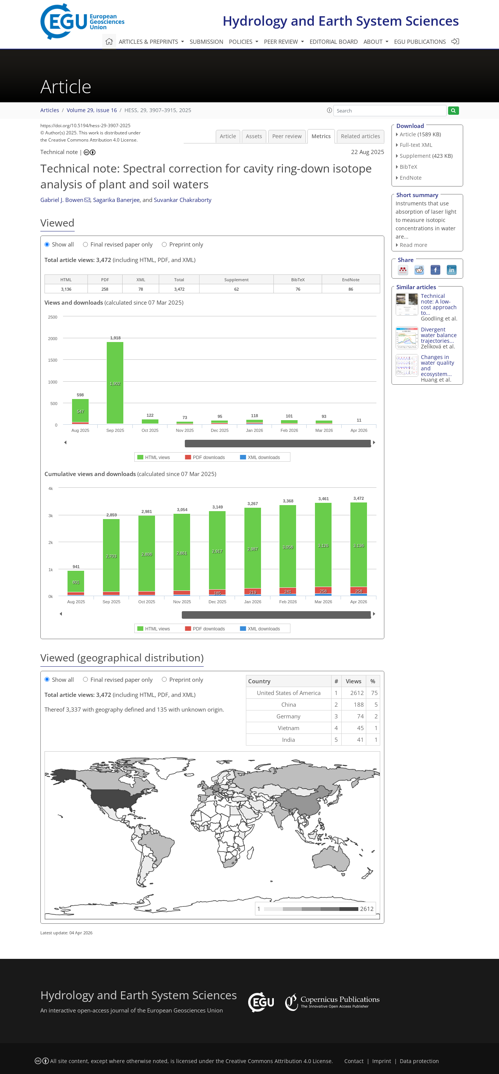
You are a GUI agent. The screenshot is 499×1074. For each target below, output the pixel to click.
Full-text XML (416, 144)
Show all (59, 244)
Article (228, 136)
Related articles (360, 136)
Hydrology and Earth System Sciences (341, 20)
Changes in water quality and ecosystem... (437, 365)
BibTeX (408, 166)
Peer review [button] (281, 41)
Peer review (287, 136)
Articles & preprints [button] (149, 41)
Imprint (381, 1061)
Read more (413, 244)
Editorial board (334, 41)
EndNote (411, 177)
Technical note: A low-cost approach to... (439, 304)
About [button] (374, 41)
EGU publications (420, 41)
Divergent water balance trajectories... (439, 335)
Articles (49, 110)
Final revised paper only (118, 244)
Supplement (415, 155)
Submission (206, 41)
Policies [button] (241, 41)
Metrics (321, 136)
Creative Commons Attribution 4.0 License (279, 1061)
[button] (329, 110)
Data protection (419, 1061)
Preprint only (182, 244)
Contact (354, 1061)
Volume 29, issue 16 (92, 110)
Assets (254, 136)
